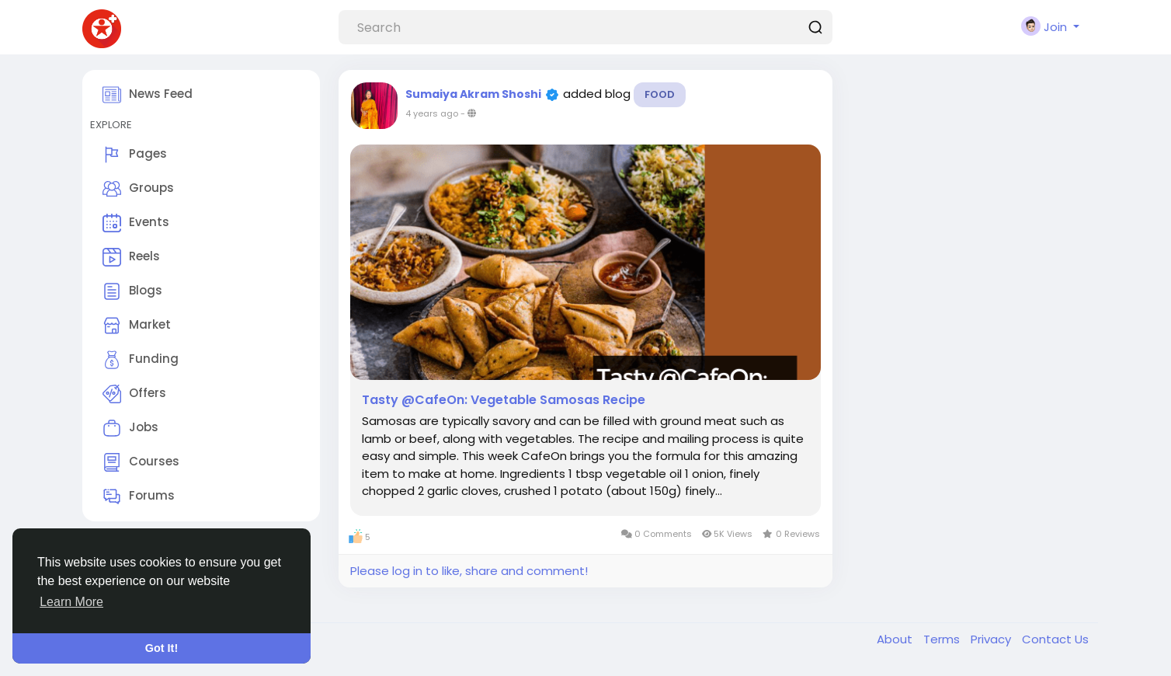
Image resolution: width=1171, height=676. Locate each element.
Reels (131, 257)
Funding (141, 359)
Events (136, 223)
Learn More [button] (71, 601)
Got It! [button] (161, 648)
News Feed (148, 94)
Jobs (130, 428)
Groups (138, 188)
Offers (134, 394)
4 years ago (431, 113)
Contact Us (1055, 639)
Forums (139, 496)
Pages (135, 154)
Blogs (132, 291)
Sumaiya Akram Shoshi (473, 94)
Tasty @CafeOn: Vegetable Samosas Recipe (503, 400)
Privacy (992, 639)
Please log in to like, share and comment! (469, 571)
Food (660, 94)
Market (137, 325)
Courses (141, 462)
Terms (943, 639)
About (896, 639)
